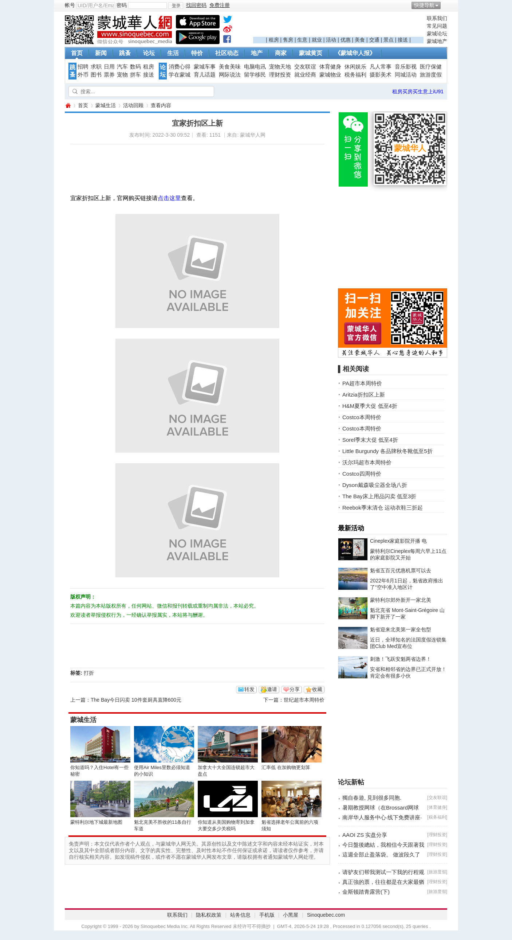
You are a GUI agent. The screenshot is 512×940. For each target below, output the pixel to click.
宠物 (122, 75)
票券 (109, 75)
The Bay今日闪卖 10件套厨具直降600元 (136, 700)
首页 (77, 53)
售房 (288, 40)
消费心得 (179, 67)
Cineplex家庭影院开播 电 (398, 541)
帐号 (70, 5)
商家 (281, 53)
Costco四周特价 (361, 474)
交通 (374, 40)
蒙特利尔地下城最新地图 (96, 822)
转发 (249, 689)
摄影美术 (380, 75)
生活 (173, 53)
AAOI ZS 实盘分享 (364, 835)
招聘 (83, 67)
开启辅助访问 (445, 5)
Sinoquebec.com (326, 915)
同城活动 (406, 75)
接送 (403, 40)
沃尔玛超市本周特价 (366, 462)
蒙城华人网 (68, 105)
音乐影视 (406, 67)
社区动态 (227, 53)
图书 (96, 75)
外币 (83, 75)
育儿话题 (205, 75)
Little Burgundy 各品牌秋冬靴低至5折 (387, 451)
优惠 (345, 40)
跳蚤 (125, 53)
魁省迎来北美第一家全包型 (400, 629)
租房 (274, 40)
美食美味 (230, 67)
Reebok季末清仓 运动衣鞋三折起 (382, 507)
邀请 (272, 689)
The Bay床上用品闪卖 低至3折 (379, 496)
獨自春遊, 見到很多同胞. (372, 798)
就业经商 (305, 75)
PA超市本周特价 (362, 383)
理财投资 (280, 75)
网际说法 (230, 75)
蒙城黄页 (310, 53)
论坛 (149, 53)
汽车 (122, 67)
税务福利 (355, 75)
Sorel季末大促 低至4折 (370, 440)
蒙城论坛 (437, 33)
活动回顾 (133, 105)
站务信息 (240, 915)
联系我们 (437, 18)
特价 (197, 53)
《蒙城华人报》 (355, 53)
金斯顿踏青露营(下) (366, 892)
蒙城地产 (437, 41)
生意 (302, 40)
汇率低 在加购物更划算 (285, 767)
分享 (295, 689)
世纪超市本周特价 (304, 700)
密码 (122, 5)
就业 (317, 40)
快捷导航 (424, 5)
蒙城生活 (105, 105)
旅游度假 (431, 75)
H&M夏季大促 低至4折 (369, 406)
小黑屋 (290, 915)
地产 (257, 53)
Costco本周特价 (361, 417)
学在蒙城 (179, 75)
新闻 (101, 53)
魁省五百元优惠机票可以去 (400, 570)
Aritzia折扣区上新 (363, 394)
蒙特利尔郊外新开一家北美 (400, 600)
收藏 (317, 689)
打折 (89, 673)
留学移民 (255, 75)
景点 (388, 40)
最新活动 (351, 528)
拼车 (135, 75)
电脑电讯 (255, 67)
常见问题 (437, 26)
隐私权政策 (208, 915)
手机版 (267, 915)
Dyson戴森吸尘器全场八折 (374, 485)
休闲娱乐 (355, 67)
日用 (109, 67)
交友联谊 (305, 67)
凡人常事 (380, 67)
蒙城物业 (330, 75)
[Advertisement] (338, 26)
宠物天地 (280, 67)
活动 (331, 40)
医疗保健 (431, 67)
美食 (360, 40)
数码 (135, 67)
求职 (96, 67)
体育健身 (330, 67)
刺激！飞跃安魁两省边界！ (400, 659)
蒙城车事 (205, 67)
